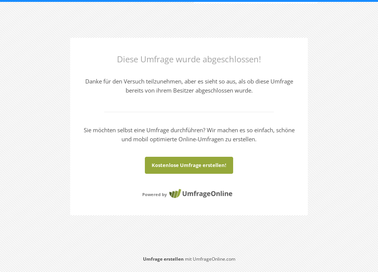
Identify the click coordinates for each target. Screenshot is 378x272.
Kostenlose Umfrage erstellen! (189, 165)
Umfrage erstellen (163, 259)
